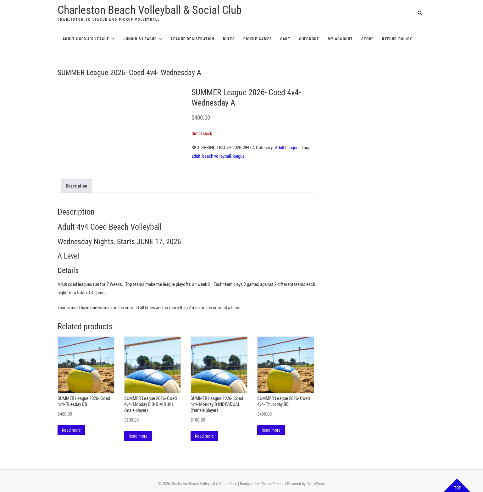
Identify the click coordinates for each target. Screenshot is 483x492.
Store (367, 39)
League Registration (192, 39)
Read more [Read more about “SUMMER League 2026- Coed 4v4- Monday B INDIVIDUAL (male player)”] (138, 436)
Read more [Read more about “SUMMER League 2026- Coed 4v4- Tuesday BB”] (71, 430)
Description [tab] (76, 186)
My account (340, 39)
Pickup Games (257, 39)
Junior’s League (140, 39)
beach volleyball (216, 156)
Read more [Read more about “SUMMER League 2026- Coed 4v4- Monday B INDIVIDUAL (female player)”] (204, 436)
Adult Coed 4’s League (86, 39)
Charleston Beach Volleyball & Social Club (150, 10)
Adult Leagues (288, 147)
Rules (229, 39)
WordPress (316, 483)
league (239, 156)
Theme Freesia (272, 483)
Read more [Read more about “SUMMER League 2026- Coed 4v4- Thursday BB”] (271, 430)
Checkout (309, 39)
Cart (285, 39)
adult (196, 156)
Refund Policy (397, 39)
